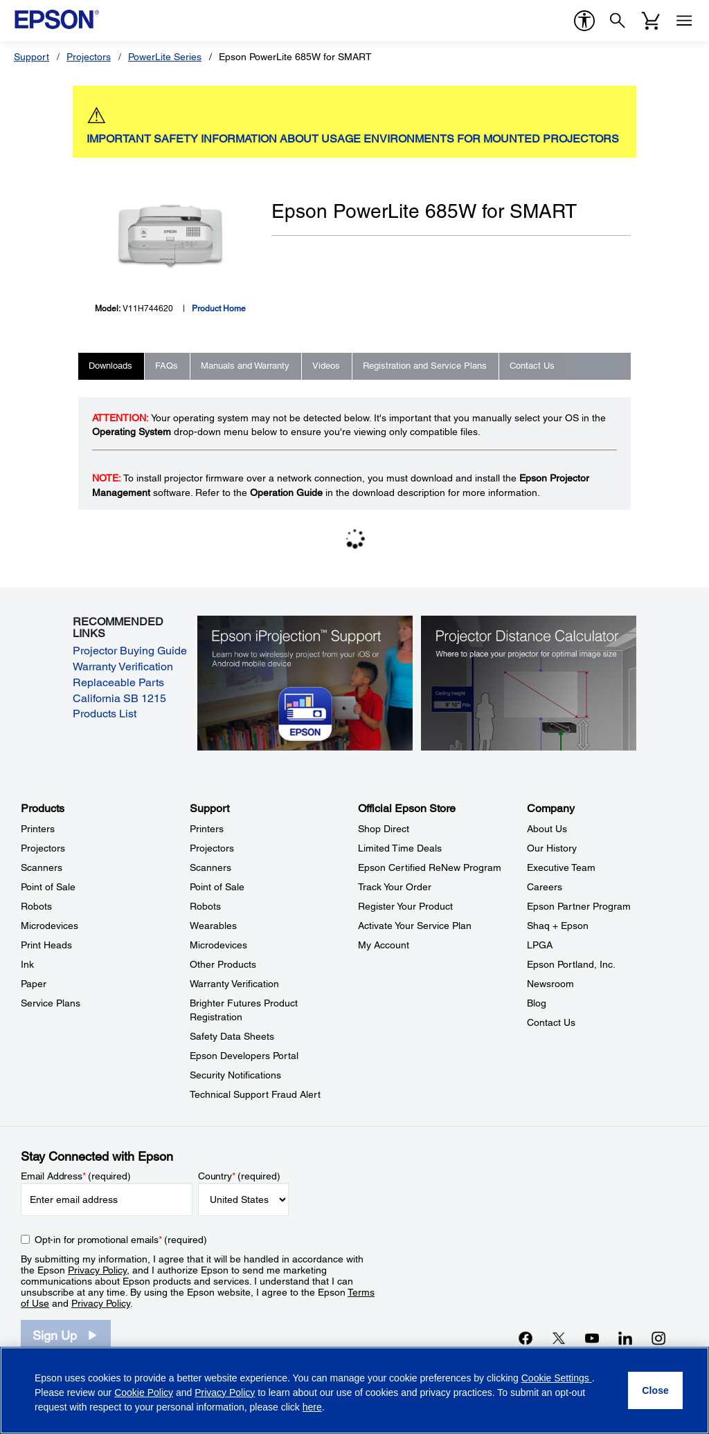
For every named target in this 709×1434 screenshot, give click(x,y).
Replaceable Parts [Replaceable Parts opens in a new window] (118, 682)
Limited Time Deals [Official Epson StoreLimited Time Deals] (400, 848)
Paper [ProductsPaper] (33, 983)
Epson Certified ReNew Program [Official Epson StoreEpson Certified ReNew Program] (429, 867)
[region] (354, 1390)
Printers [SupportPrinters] (207, 828)
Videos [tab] (326, 365)
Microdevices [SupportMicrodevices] (218, 944)
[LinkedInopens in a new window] (625, 1337)
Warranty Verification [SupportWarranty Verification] (234, 983)
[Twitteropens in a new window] (558, 1337)
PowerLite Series (164, 56)
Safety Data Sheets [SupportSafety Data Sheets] (232, 1036)
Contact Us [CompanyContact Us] (551, 1022)
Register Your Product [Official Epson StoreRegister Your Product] (405, 906)
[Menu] (684, 21)
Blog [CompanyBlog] (536, 1003)
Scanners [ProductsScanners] (41, 867)
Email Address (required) (76, 1176)
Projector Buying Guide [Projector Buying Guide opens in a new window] (130, 650)
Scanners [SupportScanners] (210, 867)
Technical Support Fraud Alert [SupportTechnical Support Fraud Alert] (255, 1094)
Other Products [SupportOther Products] (223, 964)
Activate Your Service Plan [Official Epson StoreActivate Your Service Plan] (415, 925)
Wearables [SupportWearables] (213, 925)
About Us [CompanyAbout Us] (547, 828)
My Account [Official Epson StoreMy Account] (383, 944)
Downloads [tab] (110, 365)
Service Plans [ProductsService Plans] (50, 1003)
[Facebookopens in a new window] (525, 1337)
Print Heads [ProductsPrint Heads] (46, 944)
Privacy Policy (97, 1270)
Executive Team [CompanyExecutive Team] (561, 867)
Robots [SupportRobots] (205, 906)
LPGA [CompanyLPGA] (540, 944)
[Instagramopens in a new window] (658, 1337)
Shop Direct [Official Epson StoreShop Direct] (383, 828)
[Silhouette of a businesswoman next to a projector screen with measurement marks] (529, 682)
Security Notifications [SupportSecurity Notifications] (235, 1075)
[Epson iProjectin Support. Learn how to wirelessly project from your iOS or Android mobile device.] (305, 682)
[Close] (655, 1390)
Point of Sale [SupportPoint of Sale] (217, 886)
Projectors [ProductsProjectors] (43, 848)
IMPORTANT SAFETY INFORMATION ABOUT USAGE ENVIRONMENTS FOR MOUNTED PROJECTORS (353, 138)
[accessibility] (584, 21)
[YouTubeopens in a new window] (592, 1337)
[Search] (618, 21)
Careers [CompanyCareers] (544, 886)
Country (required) (239, 1176)
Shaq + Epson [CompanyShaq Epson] (558, 925)
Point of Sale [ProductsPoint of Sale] (48, 886)
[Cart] (651, 21)
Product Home (219, 308)
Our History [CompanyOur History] (552, 848)
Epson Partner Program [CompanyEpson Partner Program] (579, 906)
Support (31, 56)
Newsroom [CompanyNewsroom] (550, 983)
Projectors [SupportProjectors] (212, 848)
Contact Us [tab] (532, 365)
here (312, 1407)
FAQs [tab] (166, 365)
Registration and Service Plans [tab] (425, 365)
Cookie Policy (143, 1392)
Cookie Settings (556, 1378)
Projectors (88, 56)
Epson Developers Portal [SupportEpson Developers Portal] (244, 1055)
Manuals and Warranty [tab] (245, 365)
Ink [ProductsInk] (27, 964)
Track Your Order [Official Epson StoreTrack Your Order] (394, 886)
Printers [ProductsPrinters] (38, 828)
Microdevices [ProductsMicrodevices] (49, 925)
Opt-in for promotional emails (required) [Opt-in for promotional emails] (121, 1239)
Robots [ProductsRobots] (36, 906)
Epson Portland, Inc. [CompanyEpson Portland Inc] (571, 964)
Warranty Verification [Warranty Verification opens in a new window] (123, 666)
